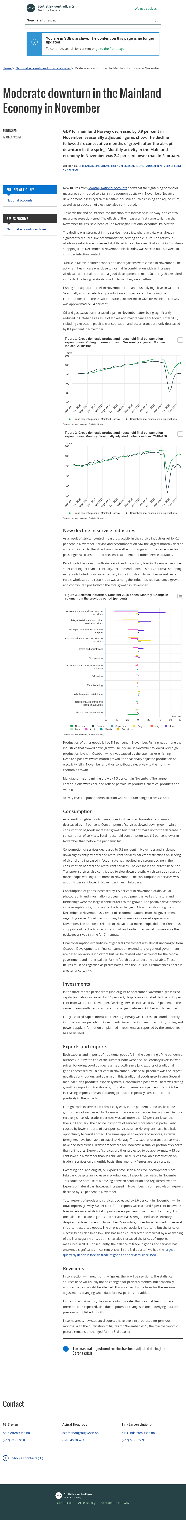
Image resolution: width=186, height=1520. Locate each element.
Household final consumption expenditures (153, 419)
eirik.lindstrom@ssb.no (138, 1433)
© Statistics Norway (115, 1503)
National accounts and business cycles (43, 68)
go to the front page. (110, 49)
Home (7, 68)
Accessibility (86, 1503)
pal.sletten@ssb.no (16, 1433)
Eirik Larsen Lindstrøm (94, 165)
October (101, 726)
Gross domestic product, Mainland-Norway (96, 419)
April (92, 729)
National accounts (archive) (26, 229)
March (108, 729)
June (172, 726)
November (81, 726)
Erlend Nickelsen (122, 165)
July (157, 726)
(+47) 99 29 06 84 (15, 1440)
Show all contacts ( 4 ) (27, 1458)
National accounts (20, 200)
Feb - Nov (127, 729)
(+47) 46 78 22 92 (134, 1440)
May (77, 729)
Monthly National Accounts (107, 188)
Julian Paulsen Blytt (150, 165)
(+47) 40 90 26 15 (74, 1440)
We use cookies (146, 8)
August (141, 726)
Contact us (64, 1503)
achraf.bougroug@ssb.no (80, 1433)
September (121, 726)
